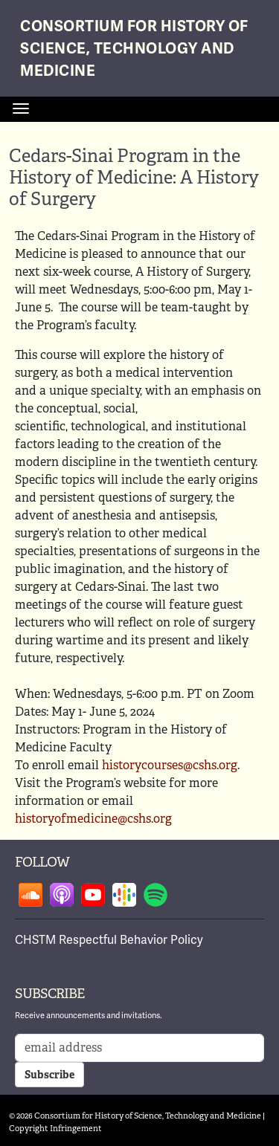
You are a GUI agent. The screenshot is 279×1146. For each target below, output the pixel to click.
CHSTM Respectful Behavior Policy (109, 940)
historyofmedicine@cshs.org (93, 818)
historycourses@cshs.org (169, 765)
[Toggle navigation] (21, 108)
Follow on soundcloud (30, 895)
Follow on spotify (155, 895)
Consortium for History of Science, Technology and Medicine (134, 48)
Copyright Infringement (55, 1128)
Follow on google (124, 895)
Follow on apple (62, 895)
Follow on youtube (93, 895)
